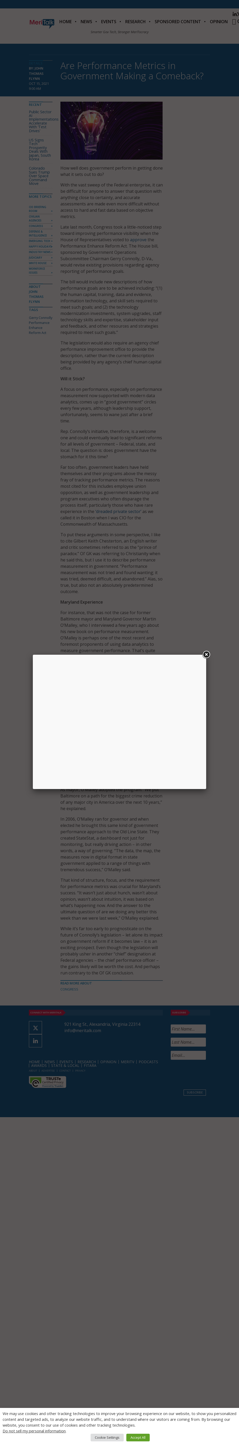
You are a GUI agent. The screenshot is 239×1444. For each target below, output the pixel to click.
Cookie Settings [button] (107, 1437)
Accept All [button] (138, 1437)
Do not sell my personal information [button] (34, 1430)
